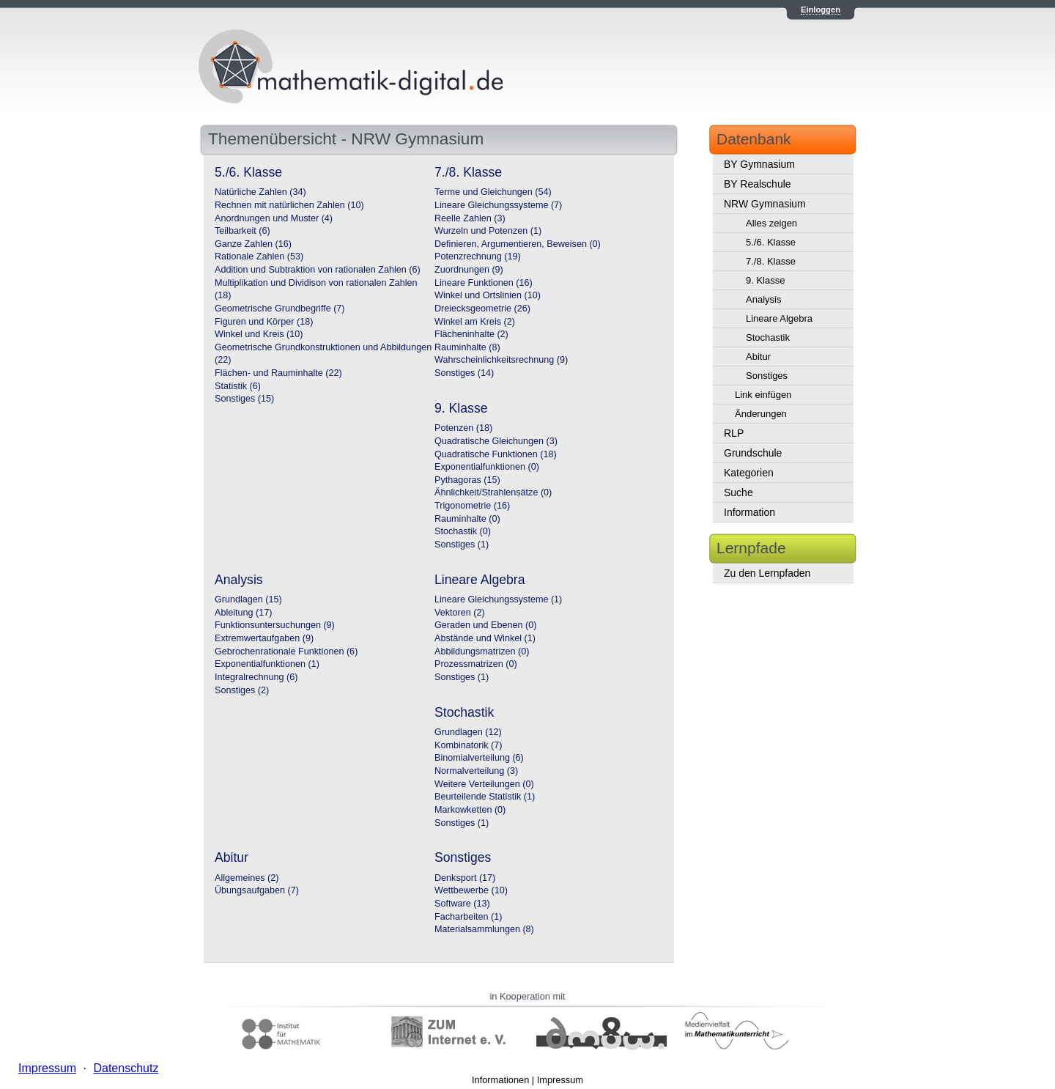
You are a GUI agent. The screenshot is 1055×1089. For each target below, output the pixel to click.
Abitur (758, 356)
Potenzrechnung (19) (477, 256)
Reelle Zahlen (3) (470, 218)
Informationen (500, 1079)
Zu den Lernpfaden (767, 573)
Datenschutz (125, 1068)
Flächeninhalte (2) (471, 334)
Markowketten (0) (470, 810)
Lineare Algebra (779, 318)
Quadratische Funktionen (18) (495, 454)
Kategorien (749, 473)
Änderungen (761, 413)
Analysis (763, 299)
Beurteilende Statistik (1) (484, 796)
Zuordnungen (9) (468, 270)
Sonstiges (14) (464, 373)
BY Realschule (757, 184)
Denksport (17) (464, 878)
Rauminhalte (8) (467, 347)
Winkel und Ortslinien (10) (487, 295)
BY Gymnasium (759, 164)
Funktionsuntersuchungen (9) (275, 625)
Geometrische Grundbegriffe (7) (280, 308)
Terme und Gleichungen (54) (493, 192)
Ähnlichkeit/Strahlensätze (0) (493, 492)
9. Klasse (765, 280)
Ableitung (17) (243, 613)
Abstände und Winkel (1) (485, 638)
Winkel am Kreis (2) (474, 322)
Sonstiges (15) (244, 399)
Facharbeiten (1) (468, 917)
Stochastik (768, 337)
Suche (738, 492)
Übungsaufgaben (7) (257, 890)
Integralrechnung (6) (256, 677)
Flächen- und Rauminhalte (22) (278, 373)
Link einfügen (763, 394)
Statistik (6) (238, 386)
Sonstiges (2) (242, 690)
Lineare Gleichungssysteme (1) (498, 599)
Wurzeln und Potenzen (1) (487, 231)
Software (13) (462, 903)
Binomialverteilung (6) (479, 758)
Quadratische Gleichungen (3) (496, 441)
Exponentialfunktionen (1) (267, 664)
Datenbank (754, 138)
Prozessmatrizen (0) (475, 664)
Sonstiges (767, 375)
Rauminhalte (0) (467, 519)
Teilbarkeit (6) (242, 231)
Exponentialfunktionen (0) (486, 467)
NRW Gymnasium (765, 204)
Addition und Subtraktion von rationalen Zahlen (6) (318, 270)
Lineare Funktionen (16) (483, 283)
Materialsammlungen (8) (484, 929)
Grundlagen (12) (468, 732)
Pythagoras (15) (467, 480)
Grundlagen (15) (248, 599)
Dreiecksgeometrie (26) (482, 308)
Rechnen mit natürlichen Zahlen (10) (289, 205)
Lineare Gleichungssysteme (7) (498, 205)
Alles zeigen (771, 223)
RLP (734, 433)
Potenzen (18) (463, 428)
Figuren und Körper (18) (264, 322)
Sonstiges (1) (461, 544)
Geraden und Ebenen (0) (485, 625)
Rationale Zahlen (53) (259, 256)
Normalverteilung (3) (476, 771)
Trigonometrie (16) (472, 506)
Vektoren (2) (459, 613)
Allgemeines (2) (247, 878)
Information (749, 512)
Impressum (560, 1079)
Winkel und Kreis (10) (259, 334)
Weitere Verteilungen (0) (484, 784)
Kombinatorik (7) (468, 745)
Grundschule (753, 453)
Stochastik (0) (462, 531)
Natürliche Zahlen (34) (260, 192)
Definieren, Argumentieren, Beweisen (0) (517, 244)
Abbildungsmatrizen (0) (482, 651)
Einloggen (820, 9)
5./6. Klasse (771, 242)
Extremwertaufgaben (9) (264, 638)
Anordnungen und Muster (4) (274, 218)
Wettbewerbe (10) (471, 890)
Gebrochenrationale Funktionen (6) (286, 651)
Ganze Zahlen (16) (253, 244)
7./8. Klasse (771, 261)
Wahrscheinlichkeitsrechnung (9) (501, 360)
